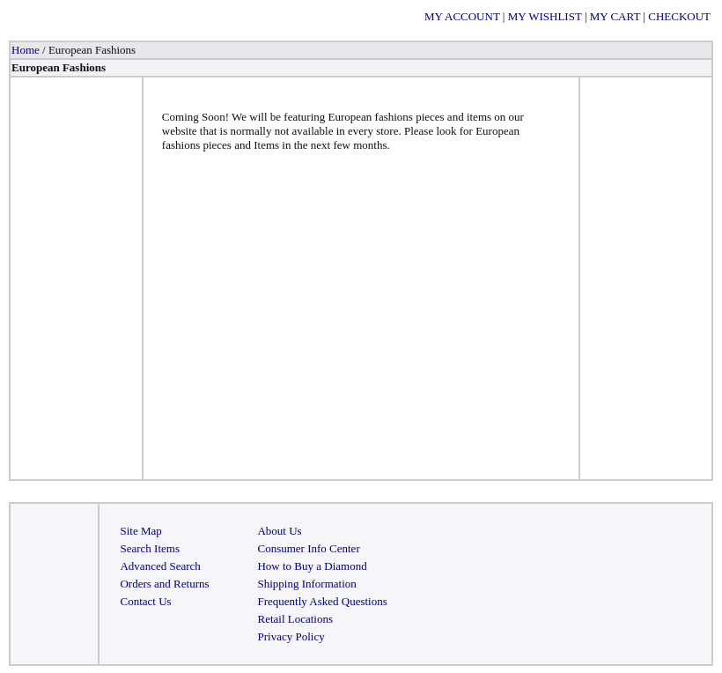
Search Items (150, 548)
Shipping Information (306, 583)
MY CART (615, 16)
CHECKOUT (679, 16)
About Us (279, 530)
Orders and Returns (164, 583)
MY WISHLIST (545, 16)
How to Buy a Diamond (311, 566)
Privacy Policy (290, 636)
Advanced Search (160, 566)
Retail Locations (295, 618)
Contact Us (145, 601)
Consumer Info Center (308, 548)
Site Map (140, 530)
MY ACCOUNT (462, 16)
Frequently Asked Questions (322, 601)
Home (25, 49)
